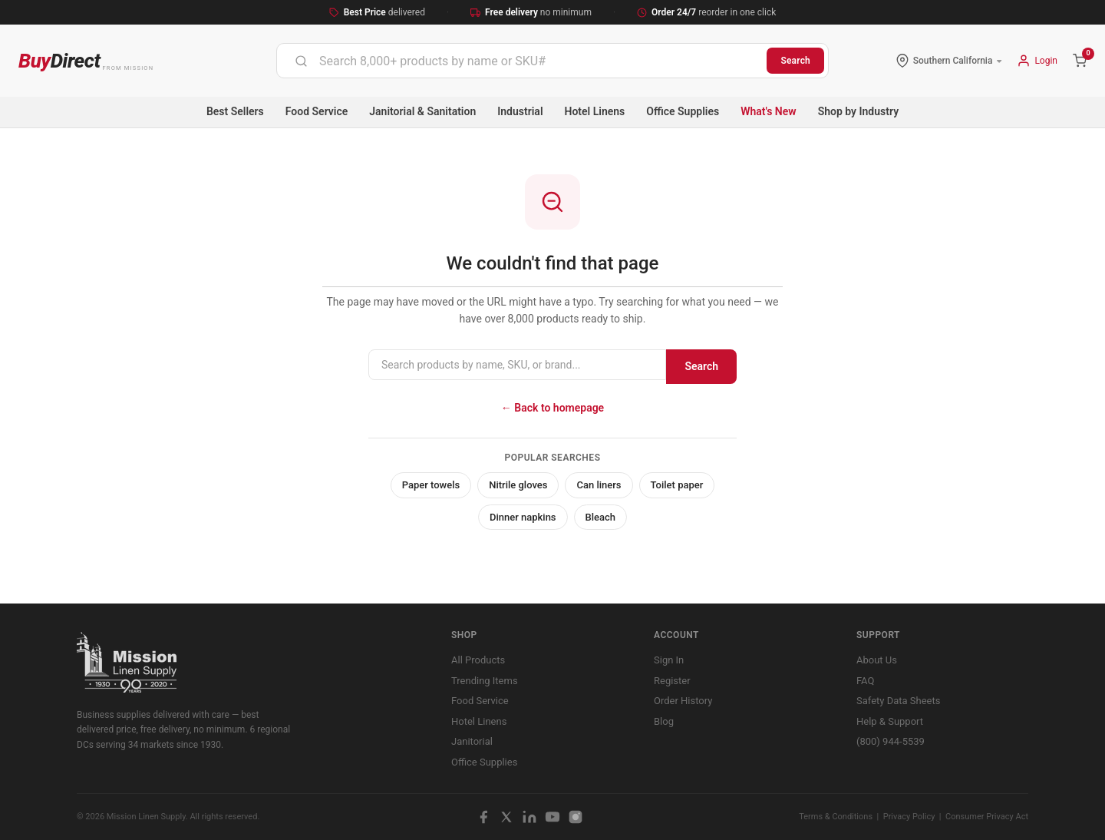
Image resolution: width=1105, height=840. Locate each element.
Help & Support (889, 721)
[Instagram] (575, 817)
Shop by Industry (858, 111)
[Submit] (301, 60)
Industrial (520, 111)
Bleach (600, 517)
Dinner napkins (523, 517)
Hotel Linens (595, 111)
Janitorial (472, 741)
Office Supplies (682, 111)
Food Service (316, 111)
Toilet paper (677, 485)
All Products (478, 660)
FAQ (865, 680)
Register (672, 680)
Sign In (669, 660)
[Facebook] (483, 817)
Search (795, 60)
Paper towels (431, 485)
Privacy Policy (909, 817)
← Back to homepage (552, 408)
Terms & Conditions (835, 817)
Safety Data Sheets (898, 700)
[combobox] (522, 60)
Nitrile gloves (518, 485)
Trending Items (484, 680)
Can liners (598, 485)
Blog (664, 721)
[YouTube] (552, 817)
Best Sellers (235, 111)
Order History (683, 700)
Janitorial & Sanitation (422, 111)
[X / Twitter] (506, 817)
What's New (769, 111)
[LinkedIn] (529, 817)
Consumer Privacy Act (986, 817)
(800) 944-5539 (890, 741)
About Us (876, 660)
